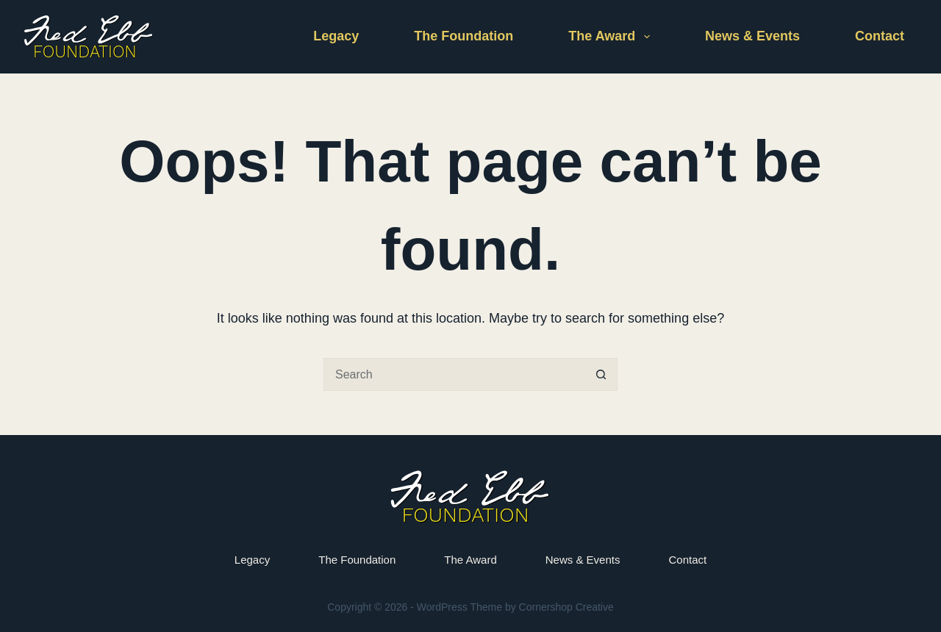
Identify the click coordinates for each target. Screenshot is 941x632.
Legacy (336, 36)
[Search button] (601, 374)
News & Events (752, 36)
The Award (612, 37)
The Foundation (463, 36)
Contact (879, 36)
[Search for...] (453, 374)
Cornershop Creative (566, 607)
